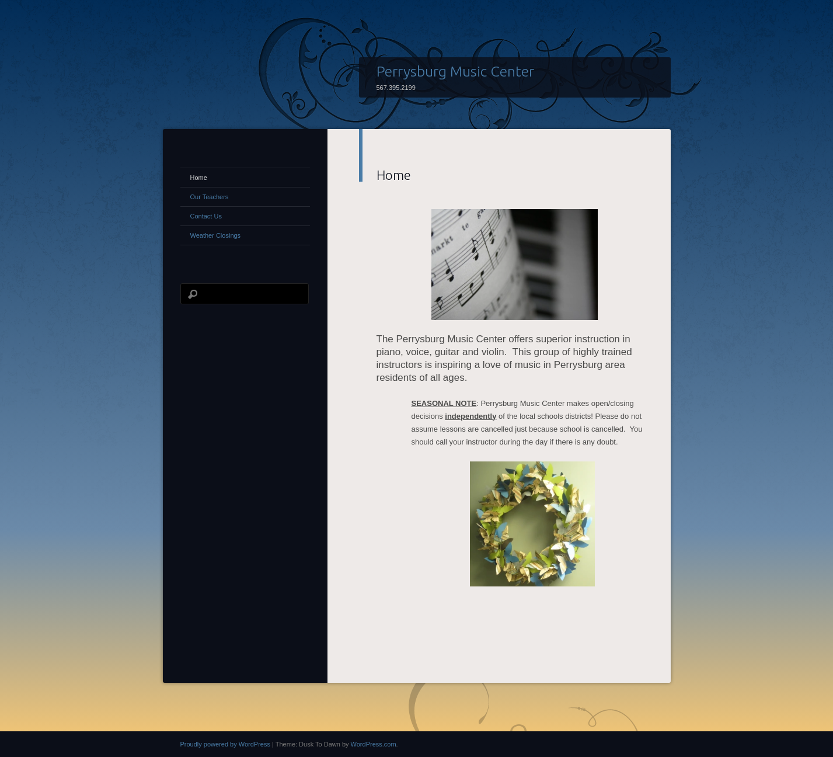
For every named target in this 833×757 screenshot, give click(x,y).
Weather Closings (215, 235)
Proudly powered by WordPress (225, 744)
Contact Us (206, 216)
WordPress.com (373, 744)
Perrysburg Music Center (455, 71)
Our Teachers (209, 196)
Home (198, 177)
